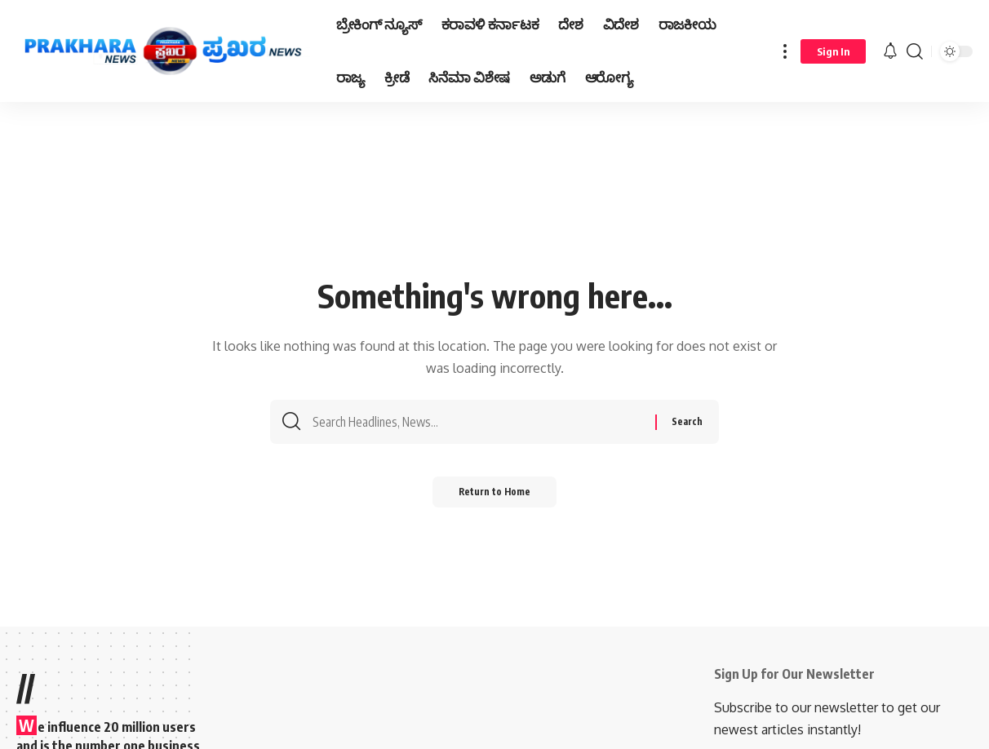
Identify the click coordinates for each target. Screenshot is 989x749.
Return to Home (495, 497)
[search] (915, 51)
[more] (785, 51)
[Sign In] (833, 51)
